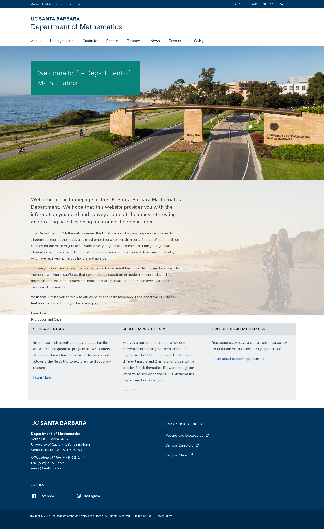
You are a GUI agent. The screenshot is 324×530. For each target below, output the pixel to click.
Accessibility (164, 516)
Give (238, 4)
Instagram (88, 496)
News (155, 40)
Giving (199, 40)
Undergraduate (62, 40)
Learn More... (43, 378)
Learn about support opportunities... (240, 359)
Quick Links (259, 4)
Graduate (90, 40)
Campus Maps (176, 455)
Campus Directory (179, 446)
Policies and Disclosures (184, 436)
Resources (177, 40)
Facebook (43, 496)
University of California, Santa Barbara (57, 4)
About (36, 40)
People (112, 40)
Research (134, 40)
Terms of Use (143, 516)
